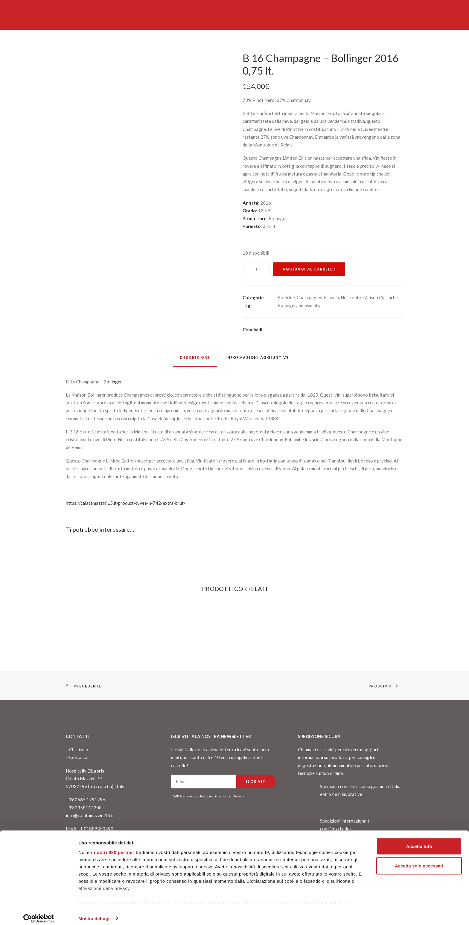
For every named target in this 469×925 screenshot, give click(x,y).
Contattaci (80, 757)
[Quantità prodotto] (256, 269)
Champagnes (309, 297)
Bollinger (287, 305)
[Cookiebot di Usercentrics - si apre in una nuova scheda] (39, 913)
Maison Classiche (380, 297)
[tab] (257, 360)
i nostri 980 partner (112, 847)
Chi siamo (78, 749)
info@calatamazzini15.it (90, 815)
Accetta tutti (419, 841)
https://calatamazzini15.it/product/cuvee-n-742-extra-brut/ (125, 503)
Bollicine (286, 297)
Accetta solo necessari (419, 860)
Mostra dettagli (94, 913)
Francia (331, 297)
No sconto (351, 297)
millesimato (309, 305)
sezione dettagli (293, 897)
